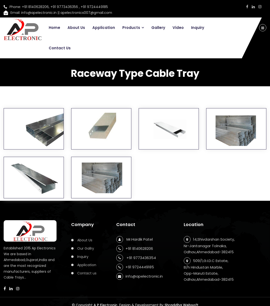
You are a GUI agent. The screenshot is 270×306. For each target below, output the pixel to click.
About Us (76, 27)
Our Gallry (85, 248)
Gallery (158, 27)
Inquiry (197, 27)
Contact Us (60, 48)
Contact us (86, 273)
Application (103, 27)
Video (178, 27)
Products (131, 27)
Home (54, 27)
